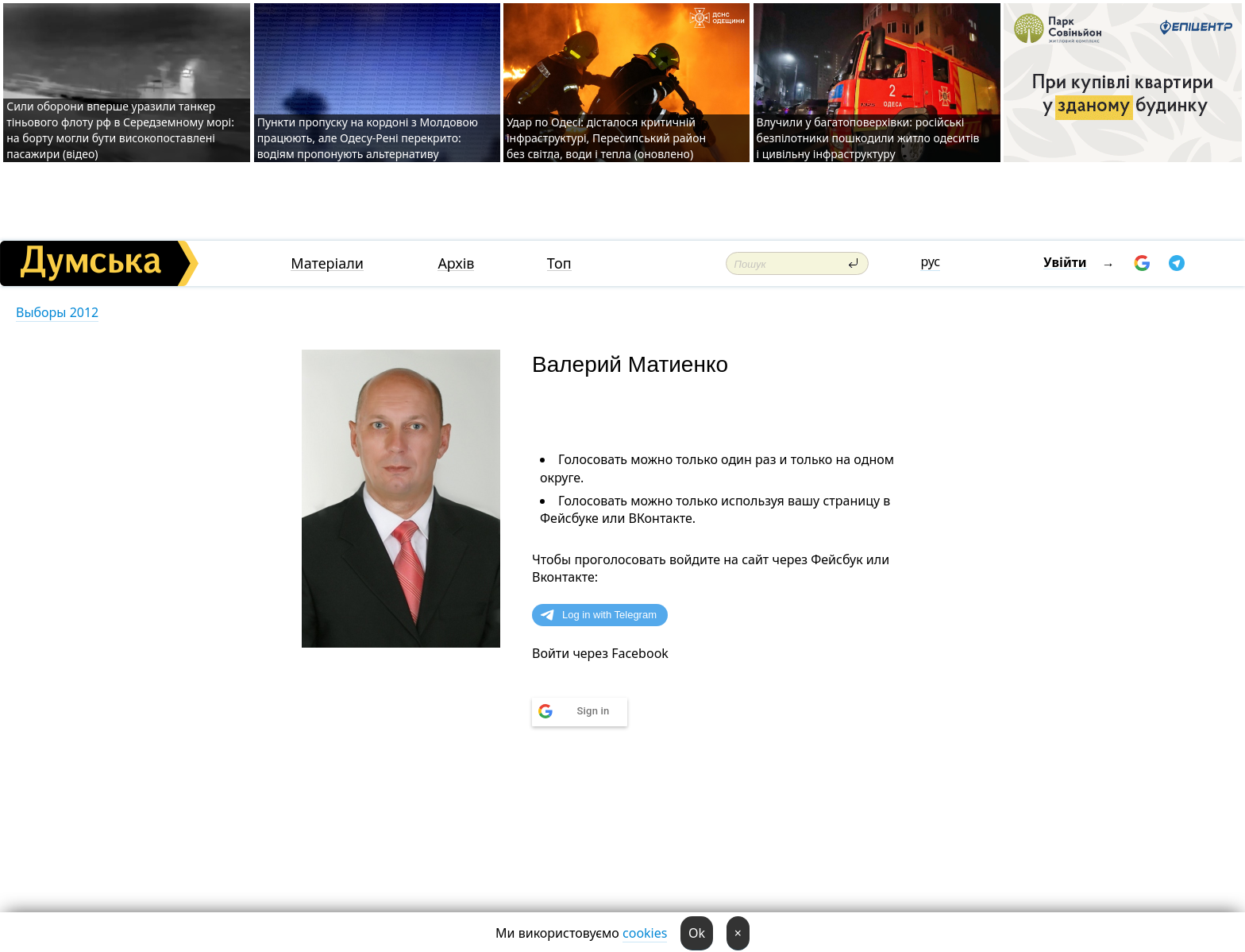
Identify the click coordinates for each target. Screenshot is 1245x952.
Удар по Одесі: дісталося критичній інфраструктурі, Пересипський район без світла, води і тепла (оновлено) (606, 137)
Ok (696, 933)
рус (930, 261)
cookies (644, 933)
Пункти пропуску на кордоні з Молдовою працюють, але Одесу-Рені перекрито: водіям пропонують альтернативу (367, 137)
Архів (455, 263)
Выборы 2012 (57, 312)
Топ (559, 263)
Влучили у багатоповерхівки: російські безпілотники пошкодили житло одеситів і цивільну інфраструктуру (868, 137)
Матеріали (327, 263)
